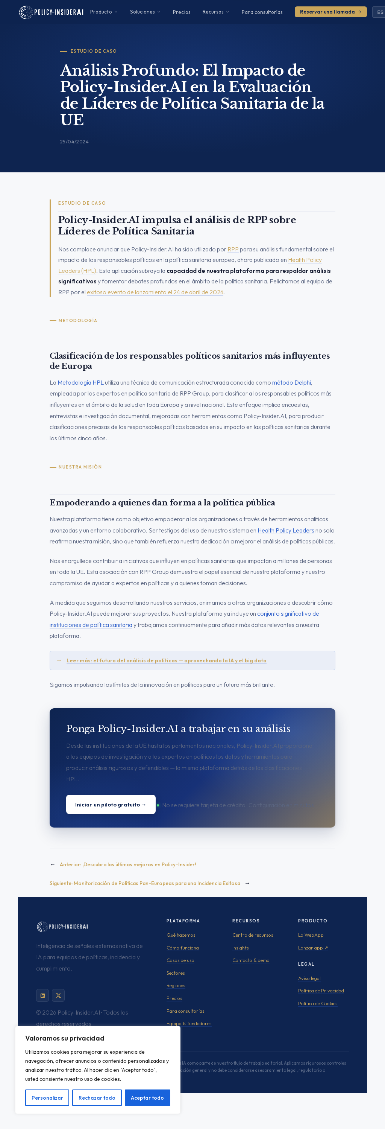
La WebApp (311, 935)
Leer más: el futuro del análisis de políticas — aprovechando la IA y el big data (167, 660)
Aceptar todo (147, 1097)
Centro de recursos (252, 935)
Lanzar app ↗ (313, 948)
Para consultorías (262, 12)
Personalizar (47, 1097)
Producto (104, 11)
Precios (181, 12)
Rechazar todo (97, 1097)
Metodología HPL (81, 382)
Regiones (176, 985)
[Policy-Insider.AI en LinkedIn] (42, 995)
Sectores (176, 973)
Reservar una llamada (331, 12)
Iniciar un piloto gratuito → (111, 804)
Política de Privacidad (321, 990)
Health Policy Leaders (286, 530)
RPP (233, 249)
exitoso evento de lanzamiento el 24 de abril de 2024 (155, 292)
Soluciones (145, 11)
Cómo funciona (183, 948)
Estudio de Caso (94, 51)
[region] (97, 1070)
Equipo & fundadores (189, 1023)
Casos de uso (180, 960)
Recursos (216, 11)
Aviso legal (309, 978)
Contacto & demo (251, 960)
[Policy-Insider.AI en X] (58, 995)
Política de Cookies (318, 1003)
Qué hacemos (181, 935)
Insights (240, 948)
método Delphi (291, 382)
